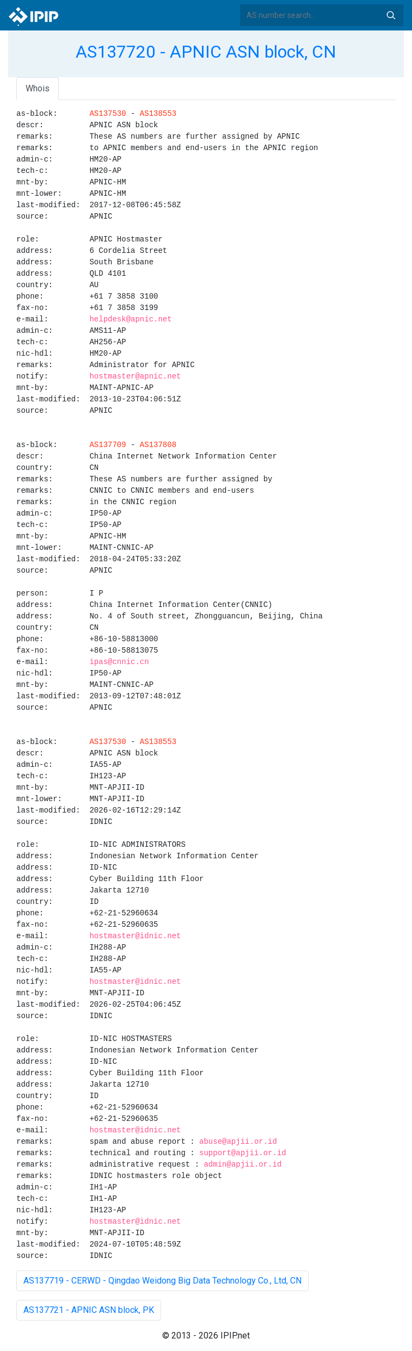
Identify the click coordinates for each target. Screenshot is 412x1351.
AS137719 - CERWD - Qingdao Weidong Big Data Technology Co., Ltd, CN (162, 1280)
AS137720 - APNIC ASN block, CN (206, 51)
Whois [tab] (38, 88)
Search (391, 15)
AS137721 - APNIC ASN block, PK (88, 1310)
